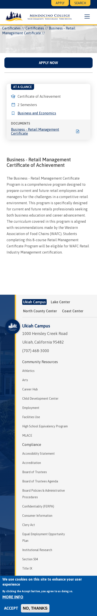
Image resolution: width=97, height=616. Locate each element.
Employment (30, 408)
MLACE (27, 435)
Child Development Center (40, 398)
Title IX (27, 568)
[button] (86, 16)
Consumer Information (37, 515)
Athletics (28, 371)
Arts (25, 380)
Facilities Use (31, 417)
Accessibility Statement (38, 453)
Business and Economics (37, 113)
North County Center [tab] (40, 311)
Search (80, 3)
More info (12, 597)
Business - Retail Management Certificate (35, 131)
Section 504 (30, 559)
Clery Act (28, 525)
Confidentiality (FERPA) (38, 506)
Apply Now (48, 63)
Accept (11, 608)
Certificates (35, 28)
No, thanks (35, 608)
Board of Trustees (34, 472)
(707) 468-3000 (35, 350)
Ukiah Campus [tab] (34, 302)
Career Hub (30, 389)
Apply (60, 3)
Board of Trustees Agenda (40, 481)
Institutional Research (37, 550)
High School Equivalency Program (45, 426)
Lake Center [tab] (60, 302)
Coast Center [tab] (72, 311)
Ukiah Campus (36, 325)
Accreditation (31, 463)
